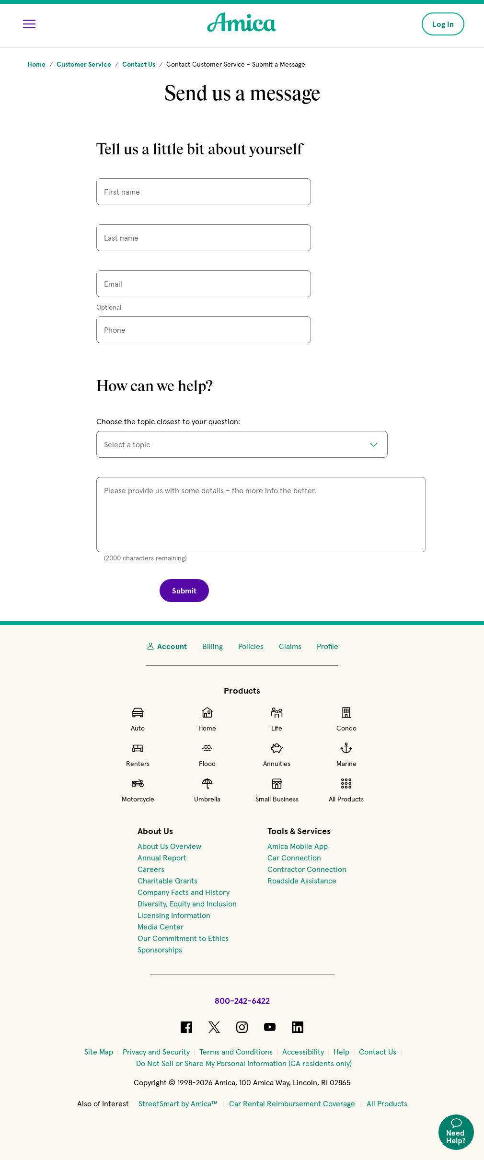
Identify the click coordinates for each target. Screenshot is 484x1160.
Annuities (276, 754)
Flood (207, 754)
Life (277, 719)
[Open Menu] (29, 24)
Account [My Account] (166, 646)
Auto (138, 719)
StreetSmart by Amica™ (178, 1103)
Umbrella (207, 790)
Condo (346, 719)
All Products (346, 790)
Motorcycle (138, 790)
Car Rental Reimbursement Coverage (292, 1103)
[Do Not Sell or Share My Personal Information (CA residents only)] (244, 1063)
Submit (184, 590)
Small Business (277, 790)
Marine (346, 754)
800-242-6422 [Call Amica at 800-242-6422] (242, 1000)
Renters (138, 754)
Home (207, 719)
